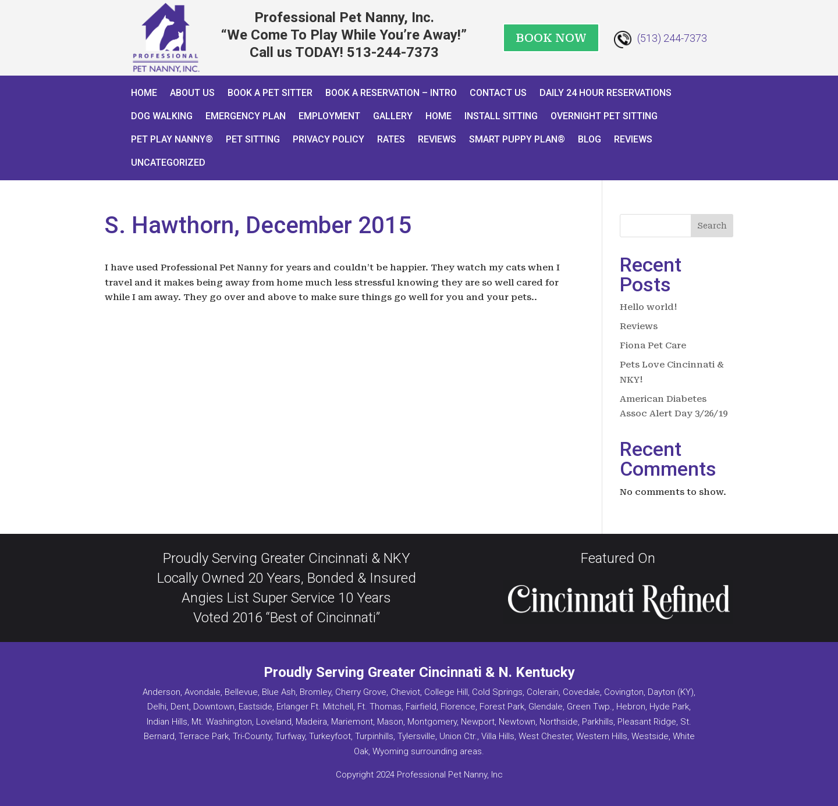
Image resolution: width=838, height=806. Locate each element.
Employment (329, 116)
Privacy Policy (328, 139)
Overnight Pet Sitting (604, 116)
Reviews (437, 139)
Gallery (393, 116)
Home (144, 92)
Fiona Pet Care (653, 345)
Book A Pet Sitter (270, 92)
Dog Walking (162, 116)
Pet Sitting (253, 139)
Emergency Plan (245, 116)
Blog (589, 139)
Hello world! (648, 307)
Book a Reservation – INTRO (391, 92)
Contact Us (498, 92)
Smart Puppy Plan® (517, 139)
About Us (192, 92)
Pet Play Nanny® (172, 139)
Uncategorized (168, 162)
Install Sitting (501, 116)
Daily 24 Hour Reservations (605, 92)
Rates (391, 139)
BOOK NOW (551, 38)
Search (712, 225)
